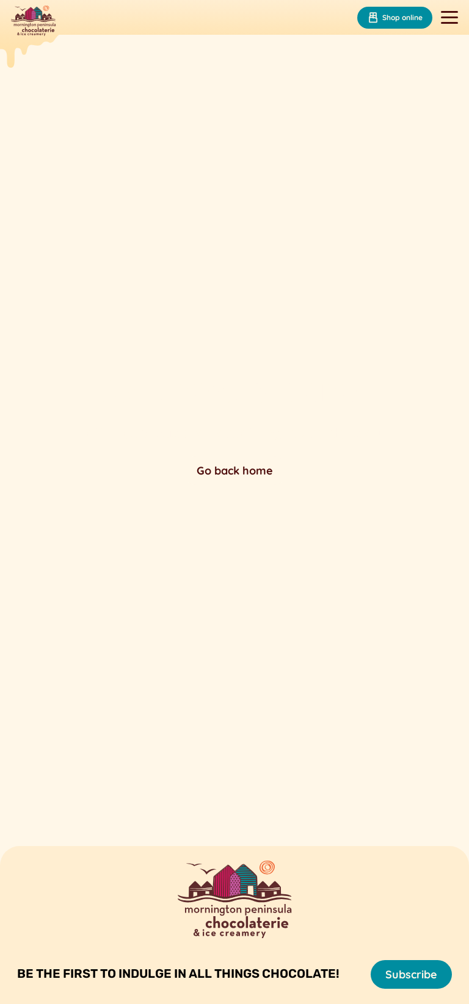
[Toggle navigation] (449, 17)
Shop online (395, 18)
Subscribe (411, 974)
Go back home (235, 471)
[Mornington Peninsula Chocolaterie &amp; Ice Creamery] (33, 21)
